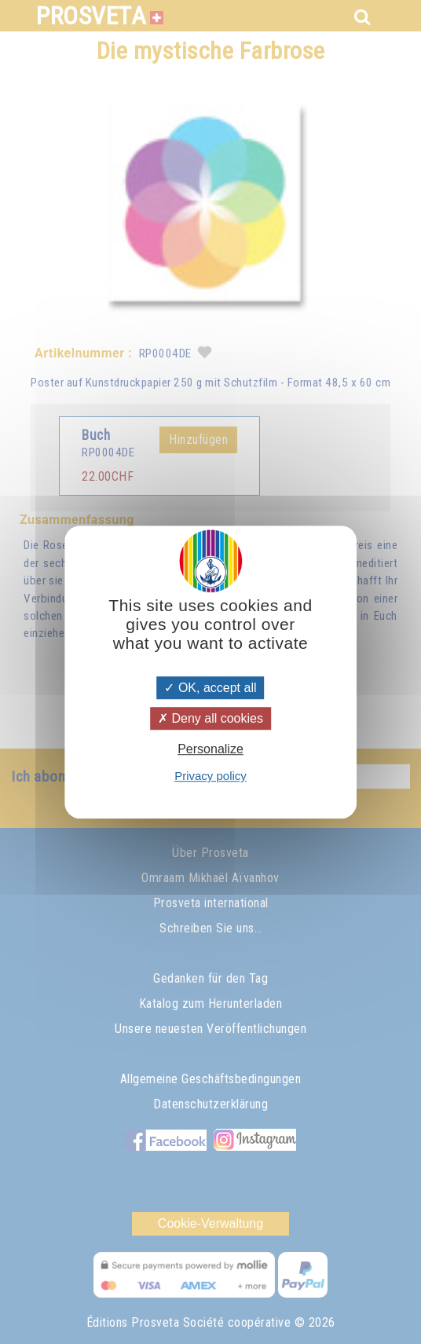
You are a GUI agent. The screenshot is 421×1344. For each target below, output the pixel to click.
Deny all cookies (210, 718)
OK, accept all (210, 687)
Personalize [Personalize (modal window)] (210, 749)
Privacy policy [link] (210, 775)
